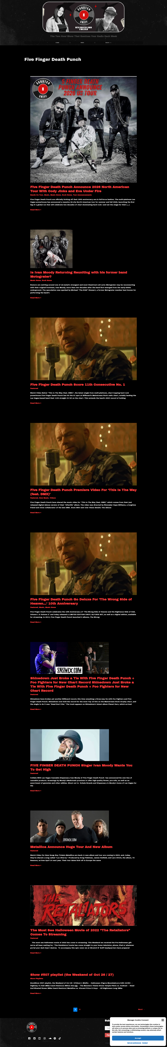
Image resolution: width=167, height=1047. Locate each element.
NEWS (82, 42)
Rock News (67, 195)
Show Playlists (36, 978)
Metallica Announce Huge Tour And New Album (71, 847)
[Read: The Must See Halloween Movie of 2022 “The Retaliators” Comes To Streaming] (83, 905)
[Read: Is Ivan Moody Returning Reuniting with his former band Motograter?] (51, 249)
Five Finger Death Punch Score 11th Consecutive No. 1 (77, 384)
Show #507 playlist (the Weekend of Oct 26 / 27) (72, 974)
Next (141, 1009)
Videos (53, 498)
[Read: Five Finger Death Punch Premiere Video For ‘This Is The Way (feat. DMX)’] (83, 454)
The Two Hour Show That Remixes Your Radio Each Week (83, 38)
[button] (163, 1020)
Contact (145, 1043)
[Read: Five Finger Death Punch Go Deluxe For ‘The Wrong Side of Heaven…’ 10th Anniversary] (83, 563)
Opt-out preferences (134, 1043)
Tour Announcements (82, 195)
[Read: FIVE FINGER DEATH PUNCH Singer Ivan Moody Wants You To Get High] (69, 745)
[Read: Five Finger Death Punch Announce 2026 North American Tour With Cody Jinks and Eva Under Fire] (83, 129)
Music (46, 195)
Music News (55, 195)
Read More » (35, 209)
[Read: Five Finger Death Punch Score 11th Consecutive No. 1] (83, 349)
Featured (34, 388)
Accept (138, 1038)
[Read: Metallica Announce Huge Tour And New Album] (69, 826)
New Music (44, 498)
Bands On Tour (36, 195)
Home (57, 42)
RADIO (108, 42)
